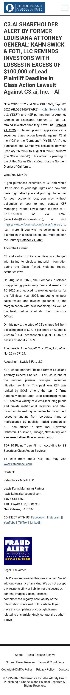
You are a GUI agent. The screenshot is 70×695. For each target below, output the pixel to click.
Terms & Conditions (51, 662)
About (19, 655)
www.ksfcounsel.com (18, 464)
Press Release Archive (41, 655)
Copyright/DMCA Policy (16, 669)
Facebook (37, 517)
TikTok (22, 522)
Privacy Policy (45, 669)
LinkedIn (35, 522)
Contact (63, 669)
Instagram (53, 517)
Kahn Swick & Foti (54, 109)
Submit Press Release (20, 662)
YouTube (9, 522)
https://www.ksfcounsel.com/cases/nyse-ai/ (33, 224)
